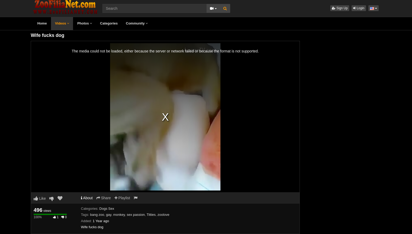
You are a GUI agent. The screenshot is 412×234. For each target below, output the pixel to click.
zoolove (163, 215)
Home (42, 23)
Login (358, 8)
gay (108, 215)
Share (103, 198)
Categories (109, 23)
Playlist (122, 198)
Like (40, 198)
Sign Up (340, 8)
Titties (151, 215)
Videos (62, 23)
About (87, 198)
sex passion (136, 215)
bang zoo (97, 215)
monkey (119, 215)
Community (137, 23)
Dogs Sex (106, 209)
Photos (84, 23)
